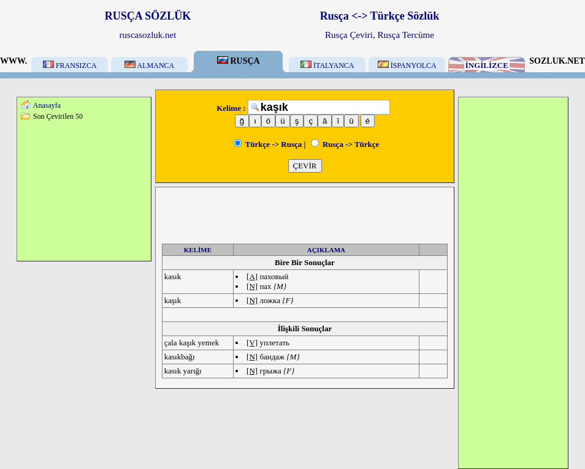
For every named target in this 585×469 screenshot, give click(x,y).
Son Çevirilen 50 (58, 116)
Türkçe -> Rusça (268, 144)
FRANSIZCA (70, 65)
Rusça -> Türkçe (345, 144)
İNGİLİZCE (486, 65)
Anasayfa (47, 105)
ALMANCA (149, 65)
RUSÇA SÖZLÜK (148, 16)
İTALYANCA (327, 65)
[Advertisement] (84, 190)
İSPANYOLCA (407, 65)
